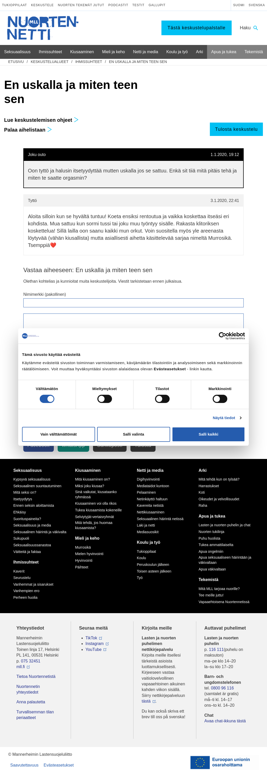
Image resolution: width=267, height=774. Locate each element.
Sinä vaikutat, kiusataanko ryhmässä (96, 494)
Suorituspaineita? (27, 519)
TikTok (91, 638)
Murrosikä (83, 547)
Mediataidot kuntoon (153, 486)
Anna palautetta (30, 702)
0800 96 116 (222, 688)
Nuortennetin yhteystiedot (28, 689)
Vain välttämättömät (58, 434)
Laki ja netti (146, 525)
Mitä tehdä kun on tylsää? (219, 479)
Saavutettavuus (24, 765)
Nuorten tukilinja (211, 532)
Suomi (238, 5)
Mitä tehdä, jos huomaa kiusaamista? (93, 525)
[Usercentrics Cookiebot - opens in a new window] (222, 336)
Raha (203, 505)
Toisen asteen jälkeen (154, 571)
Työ (140, 578)
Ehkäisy (19, 512)
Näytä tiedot (224, 418)
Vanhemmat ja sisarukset (33, 584)
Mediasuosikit (148, 532)
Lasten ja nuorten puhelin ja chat (224, 525)
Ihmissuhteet (88, 62)
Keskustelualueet (49, 62)
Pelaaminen (146, 492)
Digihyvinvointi (148, 479)
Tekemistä (208, 579)
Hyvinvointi (84, 560)
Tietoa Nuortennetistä (35, 676)
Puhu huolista (209, 538)
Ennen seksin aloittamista (33, 505)
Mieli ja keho (87, 538)
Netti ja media (150, 470)
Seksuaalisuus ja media (32, 525)
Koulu (141, 558)
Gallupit (157, 5)
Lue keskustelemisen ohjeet (41, 120)
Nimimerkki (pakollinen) (44, 294)
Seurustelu (21, 578)
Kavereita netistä (150, 505)
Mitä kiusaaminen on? (92, 479)
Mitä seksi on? (24, 492)
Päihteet (81, 567)
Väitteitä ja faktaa (27, 552)
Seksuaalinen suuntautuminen (37, 486)
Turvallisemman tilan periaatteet (35, 715)
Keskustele (42, 5)
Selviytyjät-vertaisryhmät (94, 517)
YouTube (94, 649)
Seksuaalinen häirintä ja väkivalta (39, 532)
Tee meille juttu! (211, 595)
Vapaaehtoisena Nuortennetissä (224, 602)
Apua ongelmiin (211, 551)
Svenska (257, 5)
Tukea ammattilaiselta (216, 545)
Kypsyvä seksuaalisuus (31, 479)
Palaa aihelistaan (28, 130)
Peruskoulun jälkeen (153, 565)
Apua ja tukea (212, 516)
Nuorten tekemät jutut (81, 5)
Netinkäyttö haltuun (152, 499)
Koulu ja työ (148, 542)
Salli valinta (133, 434)
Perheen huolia (25, 597)
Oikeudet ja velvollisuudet (219, 499)
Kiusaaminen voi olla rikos (96, 503)
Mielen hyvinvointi (89, 554)
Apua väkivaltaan (212, 569)
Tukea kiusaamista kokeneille (98, 510)
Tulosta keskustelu (236, 129)
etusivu (16, 62)
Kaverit (19, 571)
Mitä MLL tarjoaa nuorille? (219, 589)
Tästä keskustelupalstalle (196, 27)
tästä (146, 701)
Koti (202, 492)
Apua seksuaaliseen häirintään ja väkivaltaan (225, 560)
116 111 (216, 649)
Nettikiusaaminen (150, 512)
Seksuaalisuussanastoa (32, 545)
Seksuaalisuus (27, 470)
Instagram (95, 643)
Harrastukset (209, 486)
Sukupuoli (21, 538)
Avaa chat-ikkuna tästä (225, 721)
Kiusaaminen (88, 470)
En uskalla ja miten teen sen (138, 62)
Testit (138, 5)
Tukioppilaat (14, 5)
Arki (203, 470)
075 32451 (30, 661)
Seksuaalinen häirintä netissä (160, 519)
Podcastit (118, 5)
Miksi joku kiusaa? (89, 486)
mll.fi (20, 667)
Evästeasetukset (59, 765)
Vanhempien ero (26, 591)
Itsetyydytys (22, 499)
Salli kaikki (208, 434)
